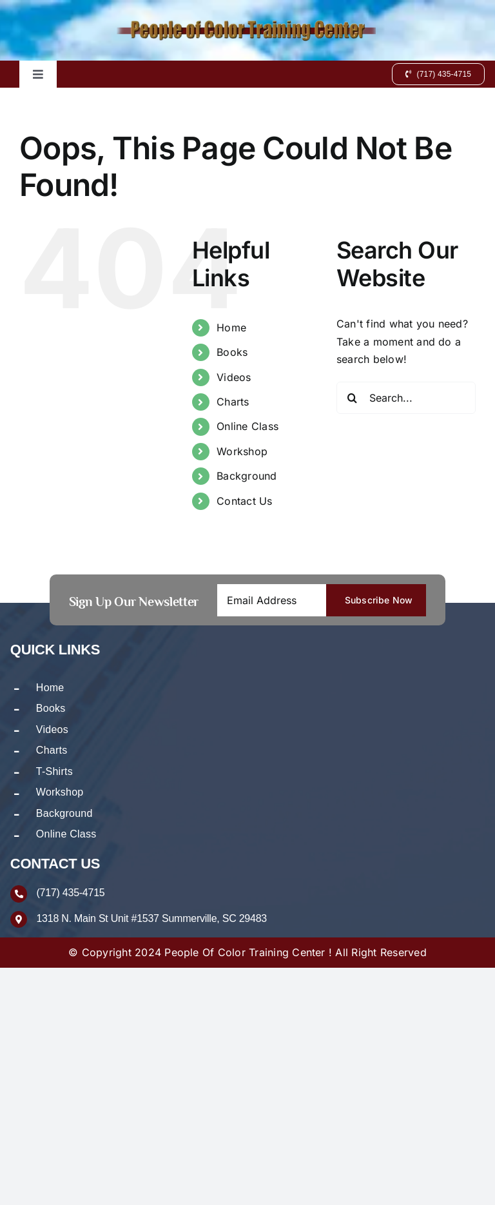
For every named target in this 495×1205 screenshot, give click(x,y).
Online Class (247, 426)
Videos (234, 377)
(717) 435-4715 (70, 893)
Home (231, 327)
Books (232, 352)
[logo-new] (247, 24)
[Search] (352, 398)
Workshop (242, 451)
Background (247, 475)
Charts (233, 401)
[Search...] (406, 398)
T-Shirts (54, 771)
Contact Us (244, 501)
